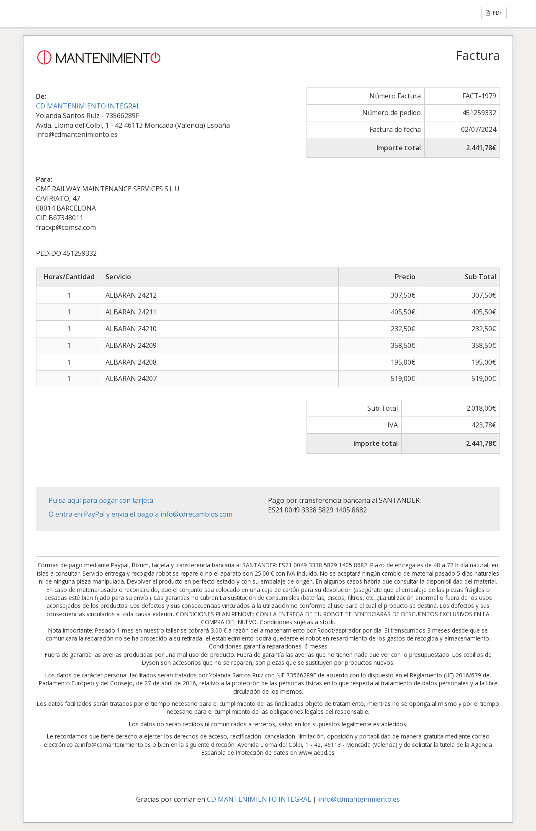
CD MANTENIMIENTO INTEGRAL (88, 106)
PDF (494, 12)
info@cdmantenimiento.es (359, 799)
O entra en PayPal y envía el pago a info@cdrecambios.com (140, 514)
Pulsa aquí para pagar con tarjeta (101, 500)
